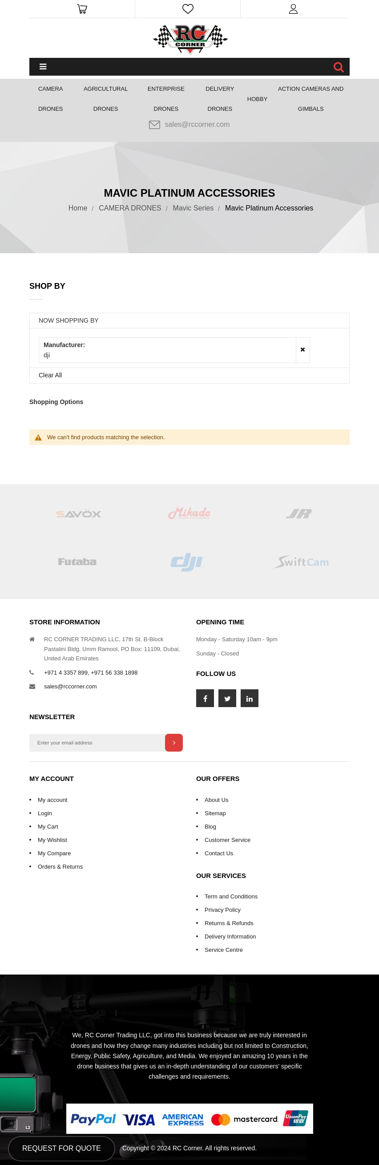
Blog (210, 826)
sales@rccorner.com (189, 124)
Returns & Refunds (229, 923)
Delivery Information (230, 936)
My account (52, 800)
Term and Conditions (231, 896)
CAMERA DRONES (130, 208)
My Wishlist (52, 840)
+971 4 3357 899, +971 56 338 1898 (90, 672)
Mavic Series (193, 208)
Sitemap (215, 813)
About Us (216, 800)
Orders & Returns (60, 866)
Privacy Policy (223, 909)
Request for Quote (61, 1148)
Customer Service (227, 840)
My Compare (54, 853)
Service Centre (224, 950)
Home (78, 208)
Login (45, 813)
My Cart (48, 826)
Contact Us (219, 853)
